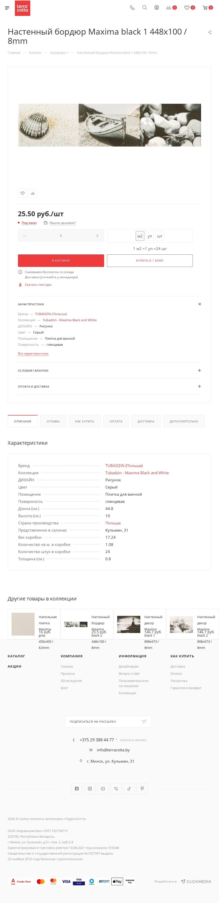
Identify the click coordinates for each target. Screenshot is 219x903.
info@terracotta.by (113, 749)
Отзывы (53, 421)
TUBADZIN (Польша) (51, 314)
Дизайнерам (129, 666)
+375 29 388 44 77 (97, 740)
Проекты (68, 673)
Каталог (16, 656)
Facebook (76, 788)
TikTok (129, 788)
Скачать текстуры (38, 284)
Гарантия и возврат (186, 688)
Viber (116, 788)
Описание (22, 421)
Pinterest (142, 788)
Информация (133, 656)
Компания (72, 656)
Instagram (89, 788)
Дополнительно (184, 421)
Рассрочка (179, 680)
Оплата (116, 421)
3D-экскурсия (71, 680)
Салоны (67, 666)
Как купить (84, 421)
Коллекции (127, 693)
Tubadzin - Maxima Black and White (70, 320)
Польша (113, 522)
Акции (15, 666)
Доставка (146, 421)
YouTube (102, 788)
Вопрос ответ (129, 673)
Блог (64, 688)
